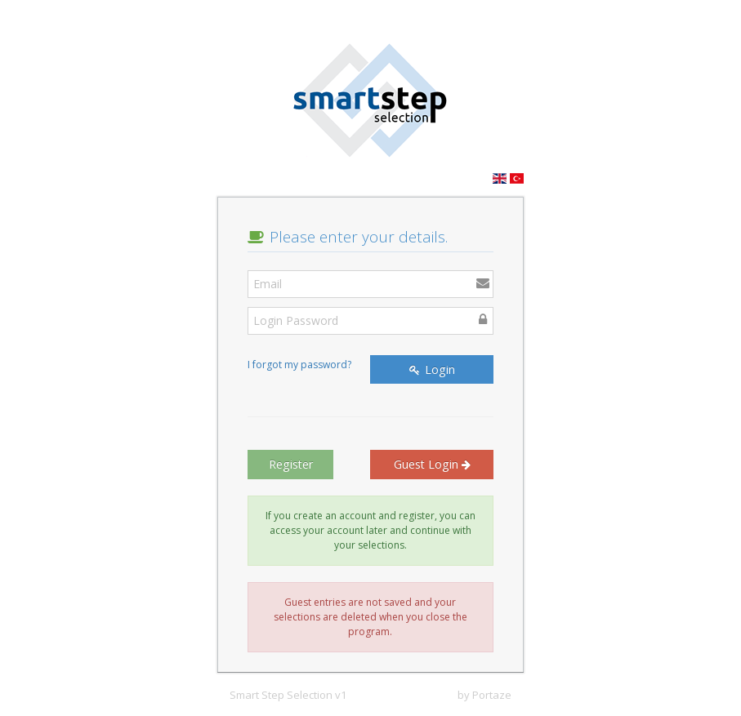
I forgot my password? (299, 364)
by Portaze (484, 694)
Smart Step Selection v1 (288, 694)
